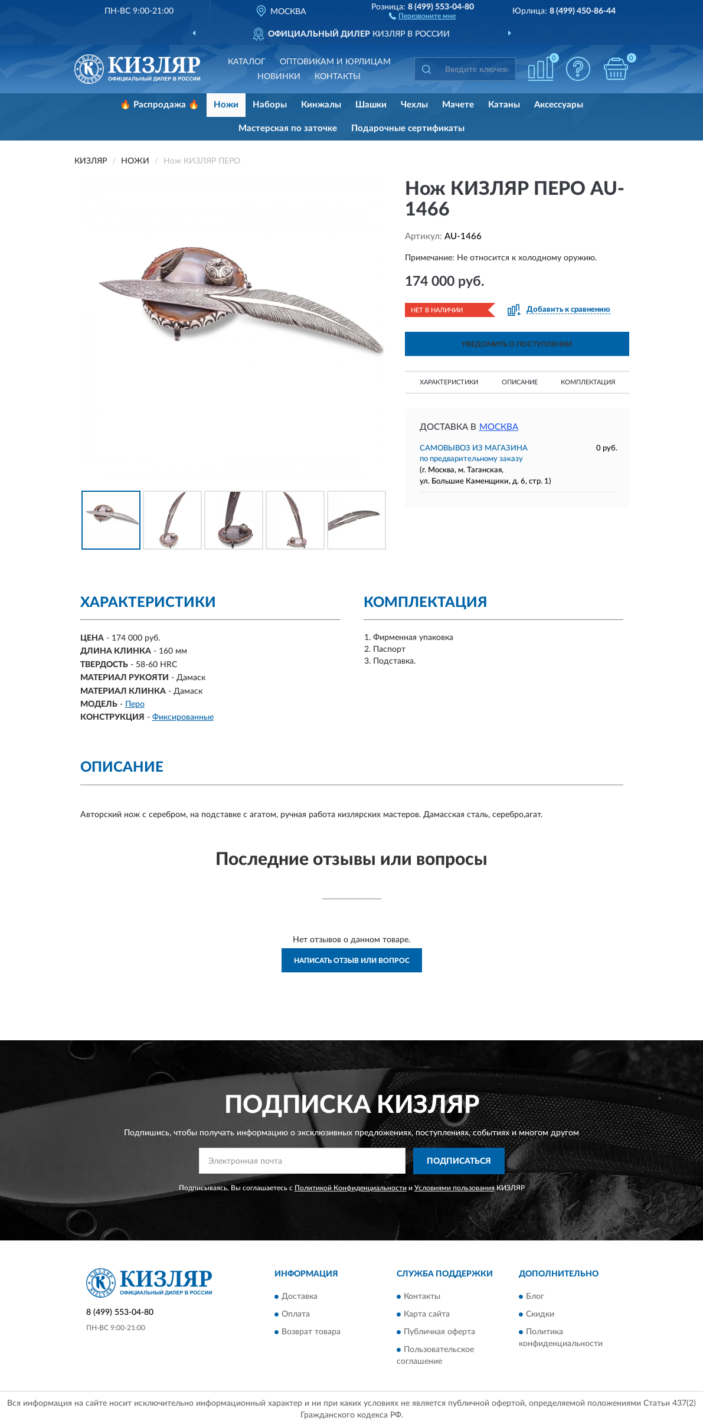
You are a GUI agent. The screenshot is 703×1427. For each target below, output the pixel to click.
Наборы (270, 104)
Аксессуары (558, 104)
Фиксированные (183, 717)
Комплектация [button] (588, 382)
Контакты (338, 77)
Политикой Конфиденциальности (351, 1187)
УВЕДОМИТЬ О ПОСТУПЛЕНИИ (517, 344)
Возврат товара (311, 1332)
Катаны (504, 104)
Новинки (278, 77)
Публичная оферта (439, 1332)
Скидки (540, 1315)
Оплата (296, 1315)
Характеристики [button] (449, 382)
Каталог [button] (247, 62)
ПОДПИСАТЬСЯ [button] (459, 1161)
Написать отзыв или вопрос (352, 960)
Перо (135, 704)
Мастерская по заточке (287, 128)
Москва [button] (498, 427)
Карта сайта (427, 1315)
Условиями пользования (454, 1187)
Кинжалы (321, 104)
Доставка (300, 1297)
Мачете (458, 104)
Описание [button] (520, 382)
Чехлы (414, 104)
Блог (535, 1297)
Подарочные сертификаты (408, 128)
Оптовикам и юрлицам (335, 62)
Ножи (226, 104)
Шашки (371, 104)
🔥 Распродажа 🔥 (160, 104)
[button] (422, 15)
